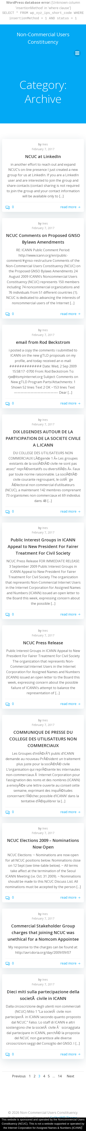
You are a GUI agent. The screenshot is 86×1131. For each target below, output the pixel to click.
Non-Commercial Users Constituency (43, 38)
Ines (45, 144)
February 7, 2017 (43, 149)
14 (60, 1076)
